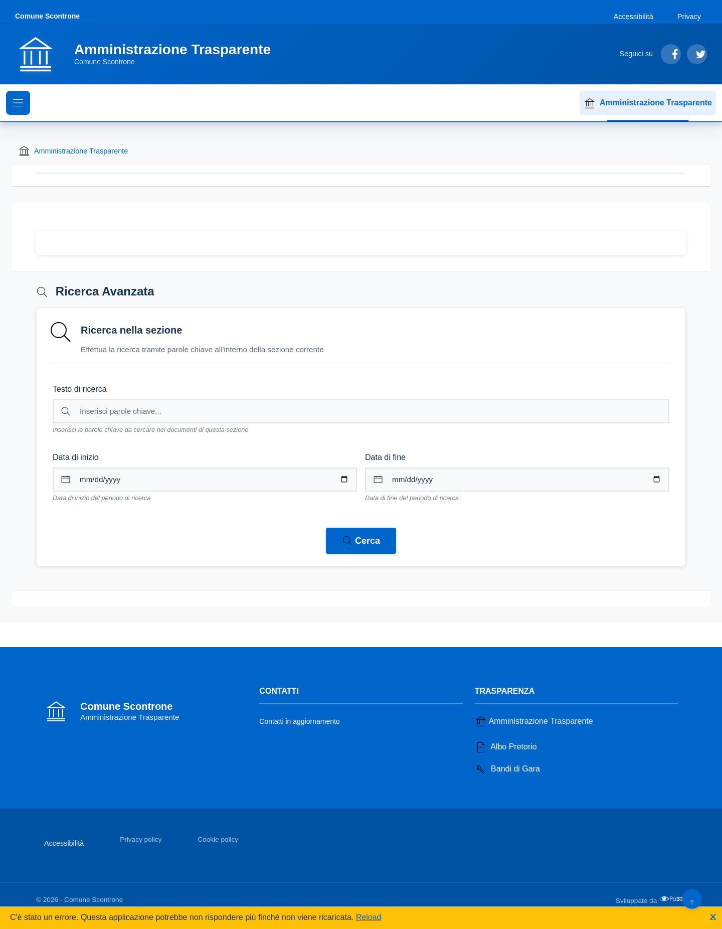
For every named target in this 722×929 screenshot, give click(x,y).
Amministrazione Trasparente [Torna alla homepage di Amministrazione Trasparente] (73, 151)
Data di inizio (76, 457)
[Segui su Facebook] (671, 54)
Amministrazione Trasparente (648, 103)
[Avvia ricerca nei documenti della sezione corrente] (361, 541)
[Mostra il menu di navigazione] (18, 103)
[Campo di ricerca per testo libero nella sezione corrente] (361, 411)
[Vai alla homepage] (149, 54)
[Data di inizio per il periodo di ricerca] (205, 480)
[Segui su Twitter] (697, 54)
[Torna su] (691, 898)
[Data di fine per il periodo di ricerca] (517, 480)
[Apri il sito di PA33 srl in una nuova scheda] (672, 899)
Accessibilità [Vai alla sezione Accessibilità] (633, 17)
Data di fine (385, 457)
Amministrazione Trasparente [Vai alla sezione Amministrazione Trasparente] (534, 721)
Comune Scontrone (47, 16)
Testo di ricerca (80, 389)
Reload (369, 917)
